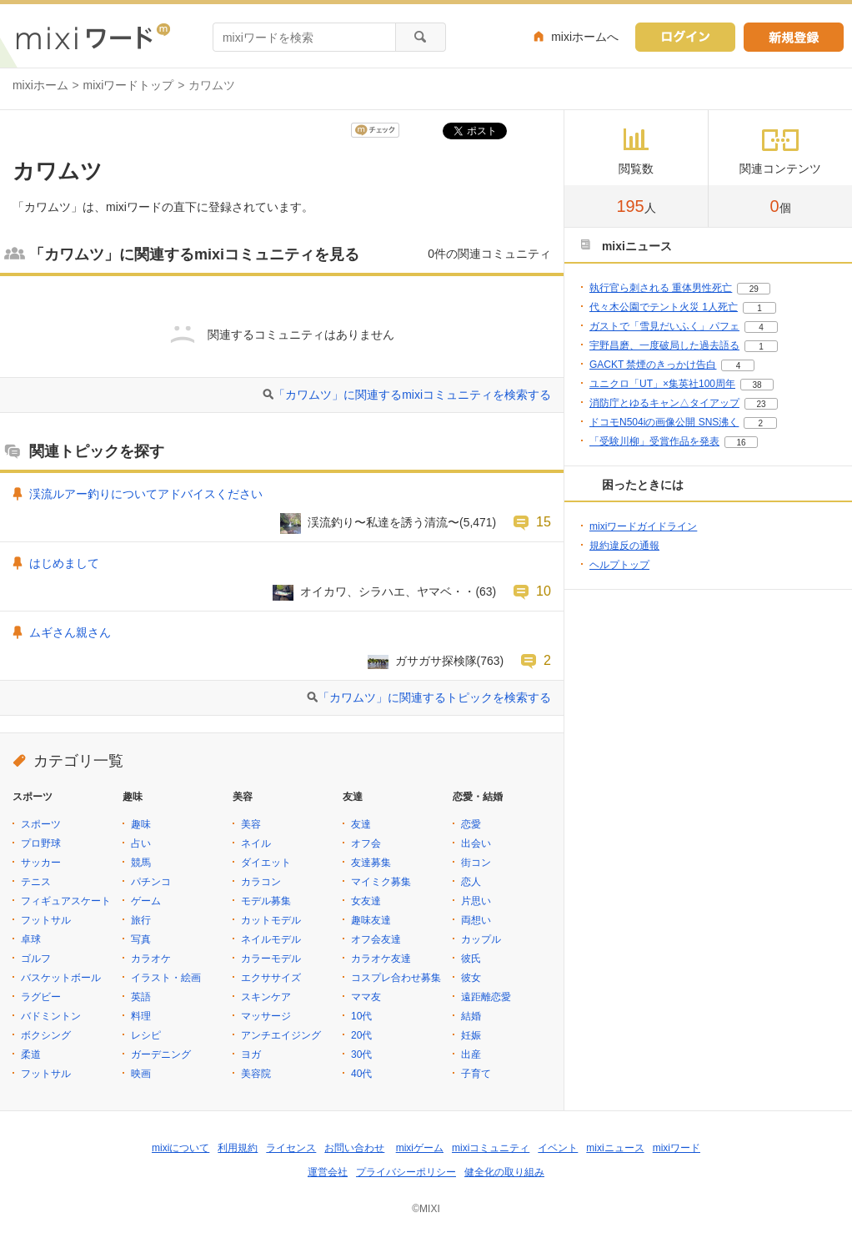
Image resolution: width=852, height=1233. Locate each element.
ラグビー (41, 997)
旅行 (141, 920)
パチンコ (151, 882)
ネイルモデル (271, 939)
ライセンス (291, 1148)
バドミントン (51, 1016)
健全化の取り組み (504, 1172)
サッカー (41, 862)
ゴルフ (36, 958)
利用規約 (238, 1148)
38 (756, 385)
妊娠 (471, 1035)
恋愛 (471, 824)
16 (740, 442)
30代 (361, 1054)
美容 (251, 824)
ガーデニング (161, 1054)
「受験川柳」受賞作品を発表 (654, 441)
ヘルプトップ (619, 565)
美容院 (256, 1074)
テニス (36, 882)
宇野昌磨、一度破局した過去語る (664, 345)
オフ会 (366, 843)
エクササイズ (271, 978)
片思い (476, 901)
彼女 (471, 978)
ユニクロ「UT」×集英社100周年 (662, 384)
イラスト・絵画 (166, 978)
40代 (361, 1074)
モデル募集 (266, 901)
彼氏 (471, 958)
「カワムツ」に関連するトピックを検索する (434, 697)
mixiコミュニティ (490, 1148)
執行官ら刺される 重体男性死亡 (660, 288)
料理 (141, 1016)
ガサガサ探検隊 (436, 660)
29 (754, 289)
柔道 (31, 1054)
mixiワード (676, 1148)
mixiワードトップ (128, 85)
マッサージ (266, 1016)
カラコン (261, 882)
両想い (476, 920)
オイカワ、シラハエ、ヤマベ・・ (387, 591)
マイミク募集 (381, 882)
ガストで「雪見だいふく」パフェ (664, 326)
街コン (476, 862)
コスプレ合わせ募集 (396, 978)
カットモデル (271, 920)
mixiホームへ (585, 36)
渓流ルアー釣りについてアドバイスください (146, 494)
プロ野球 (41, 843)
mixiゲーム (420, 1148)
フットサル (46, 920)
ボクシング (46, 1035)
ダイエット (266, 862)
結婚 (471, 1016)
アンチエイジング (281, 1035)
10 (543, 590)
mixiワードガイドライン (643, 526)
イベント (558, 1148)
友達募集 (371, 862)
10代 (361, 1016)
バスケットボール (61, 978)
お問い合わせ (354, 1148)
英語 (141, 997)
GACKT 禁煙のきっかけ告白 (652, 364)
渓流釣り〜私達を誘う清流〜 (383, 522)
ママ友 (366, 997)
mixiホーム (40, 85)
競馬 (141, 862)
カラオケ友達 (381, 958)
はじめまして (64, 563)
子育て (476, 1074)
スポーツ (41, 824)
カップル (481, 939)
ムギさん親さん (70, 632)
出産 (471, 1054)
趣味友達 (371, 920)
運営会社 (328, 1172)
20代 (361, 1035)
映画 (141, 1074)
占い (141, 843)
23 (760, 404)
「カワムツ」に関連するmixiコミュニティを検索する (412, 394)
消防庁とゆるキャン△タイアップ (664, 403)
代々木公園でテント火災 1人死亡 (663, 307)
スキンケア (266, 997)
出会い (476, 843)
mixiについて (180, 1148)
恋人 (471, 882)
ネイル (256, 843)
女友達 (366, 901)
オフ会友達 (376, 939)
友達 (361, 824)
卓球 (31, 939)
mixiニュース (615, 1148)
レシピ (146, 1035)
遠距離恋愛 (486, 997)
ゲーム (146, 901)
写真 (141, 939)
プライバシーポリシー (406, 1172)
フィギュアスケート (66, 901)
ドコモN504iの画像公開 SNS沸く (664, 422)
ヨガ (251, 1054)
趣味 (141, 824)
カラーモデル (271, 958)
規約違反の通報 (624, 545)
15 (543, 521)
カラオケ (151, 958)
